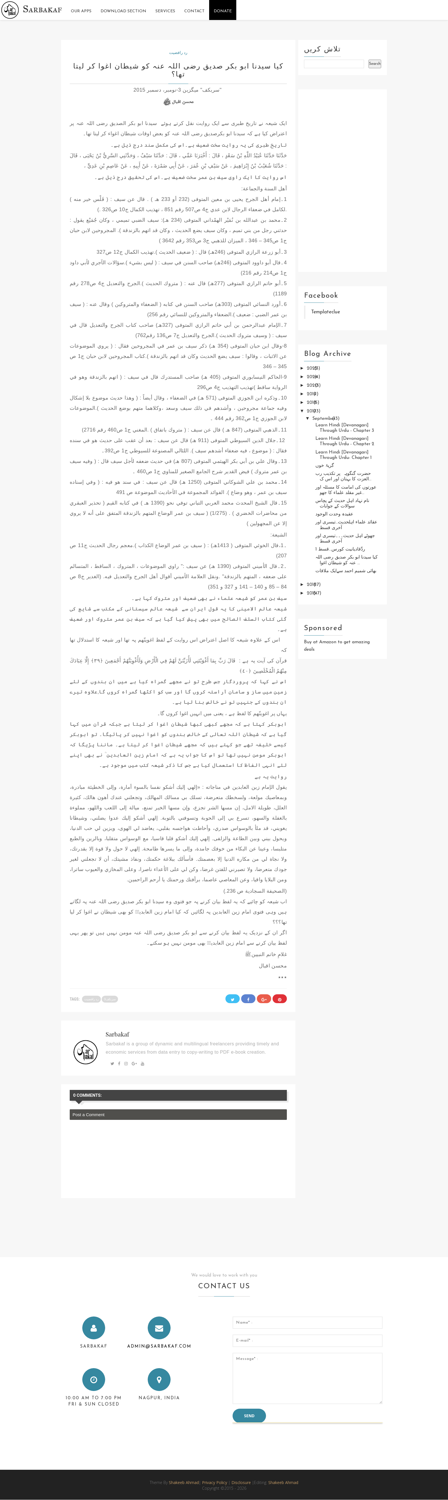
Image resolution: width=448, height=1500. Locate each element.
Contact (194, 11)
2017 (312, 411)
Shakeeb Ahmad (184, 1482)
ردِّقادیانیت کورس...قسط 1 (340, 549)
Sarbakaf (42, 9)
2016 (312, 584)
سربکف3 (110, 999)
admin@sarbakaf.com (159, 1346)
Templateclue (325, 312)
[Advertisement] (342, 180)
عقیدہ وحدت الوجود (334, 514)
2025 (313, 368)
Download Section (123, 11)
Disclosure (241, 1482)
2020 (313, 385)
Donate (223, 11)
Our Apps (81, 11)
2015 (312, 593)
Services (165, 11)
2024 (313, 377)
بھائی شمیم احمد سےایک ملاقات (345, 571)
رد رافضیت (178, 52)
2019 (312, 394)
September (324, 418)
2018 (312, 402)
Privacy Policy (214, 1482)
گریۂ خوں (324, 465)
